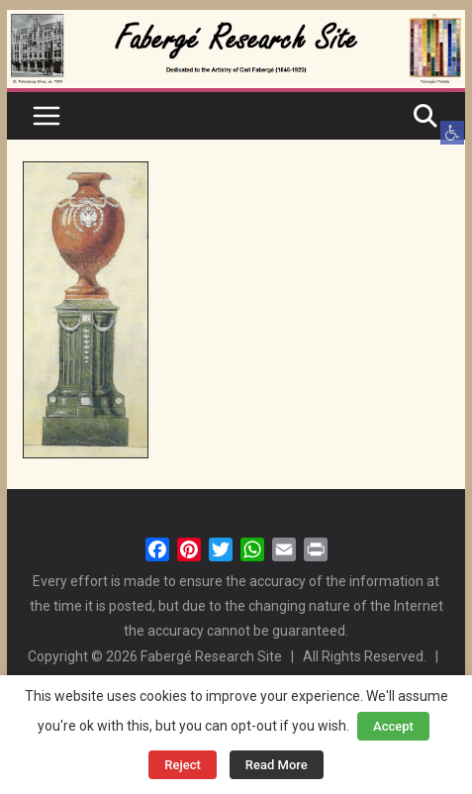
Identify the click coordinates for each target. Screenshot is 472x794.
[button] (452, 133)
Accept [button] (393, 726)
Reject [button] (182, 764)
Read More (276, 764)
